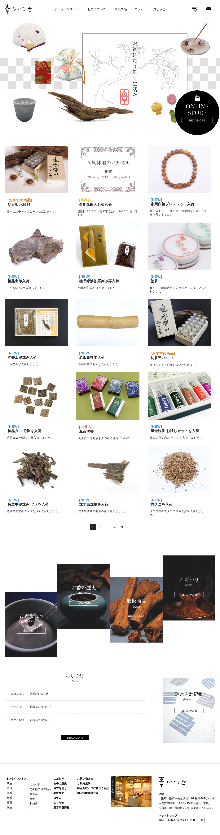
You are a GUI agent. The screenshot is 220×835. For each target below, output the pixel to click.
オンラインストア (16, 778)
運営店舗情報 (61, 807)
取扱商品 (121, 9)
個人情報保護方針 (87, 793)
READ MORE (75, 737)
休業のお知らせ (39, 693)
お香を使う (60, 788)
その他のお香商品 (40, 789)
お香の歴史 (60, 783)
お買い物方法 (85, 778)
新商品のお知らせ (40, 706)
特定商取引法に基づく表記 (93, 788)
